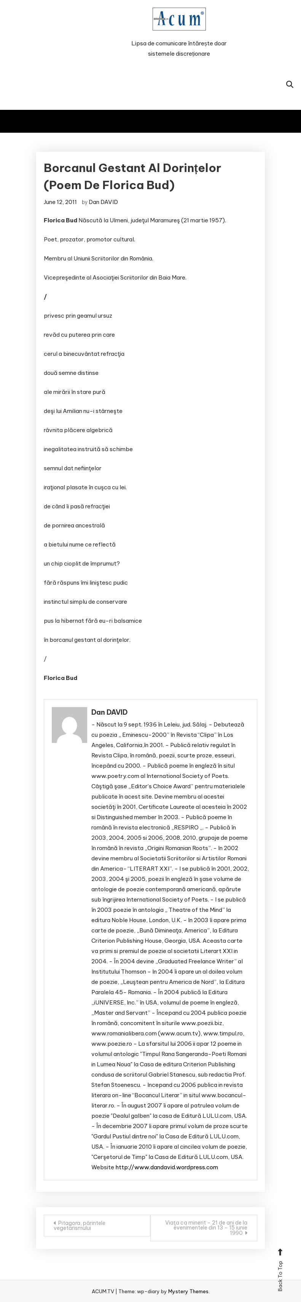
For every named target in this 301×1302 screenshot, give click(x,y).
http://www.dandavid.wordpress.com (166, 1167)
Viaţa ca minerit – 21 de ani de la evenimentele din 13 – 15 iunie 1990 (206, 1227)
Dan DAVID (103, 202)
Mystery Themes (188, 1291)
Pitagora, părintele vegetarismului (79, 1225)
